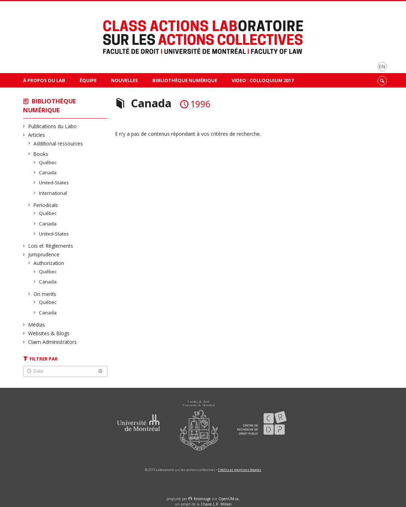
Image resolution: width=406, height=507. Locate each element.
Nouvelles (124, 80)
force (202, 498)
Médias (36, 324)
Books (41, 154)
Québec (48, 162)
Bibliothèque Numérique (184, 80)
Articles (36, 134)
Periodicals (46, 205)
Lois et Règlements (50, 245)
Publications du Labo (52, 126)
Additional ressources (58, 143)
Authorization (49, 263)
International (53, 193)
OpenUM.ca (228, 498)
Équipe (88, 80)
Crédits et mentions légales (239, 469)
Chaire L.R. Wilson (216, 504)
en (382, 66)
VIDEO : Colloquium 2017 (263, 80)
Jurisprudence (43, 254)
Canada (48, 172)
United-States (54, 182)
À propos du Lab (44, 80)
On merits (45, 294)
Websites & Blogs (49, 333)
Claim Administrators (52, 341)
